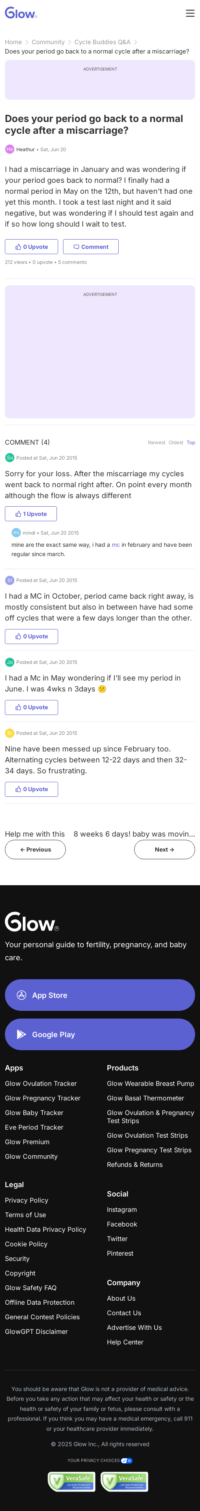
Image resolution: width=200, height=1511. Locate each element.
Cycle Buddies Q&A (102, 42)
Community (48, 42)
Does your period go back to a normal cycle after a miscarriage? (97, 51)
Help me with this (35, 834)
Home (13, 42)
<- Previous (35, 849)
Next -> (164, 849)
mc (116, 544)
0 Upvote (31, 246)
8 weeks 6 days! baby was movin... (134, 834)
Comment (91, 246)
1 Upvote (31, 513)
